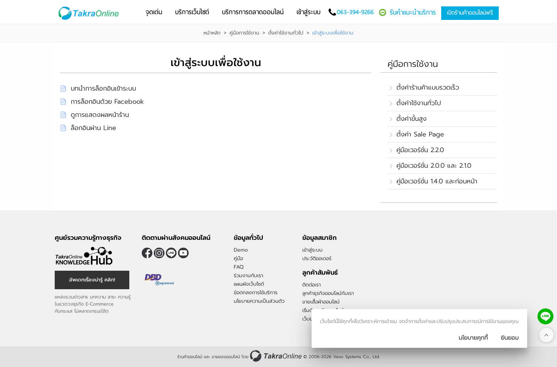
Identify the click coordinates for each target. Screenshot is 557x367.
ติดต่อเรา (311, 284)
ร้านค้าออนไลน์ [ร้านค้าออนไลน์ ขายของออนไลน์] (189, 356)
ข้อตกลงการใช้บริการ (255, 292)
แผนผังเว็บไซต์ (249, 284)
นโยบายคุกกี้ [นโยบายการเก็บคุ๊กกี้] (473, 338)
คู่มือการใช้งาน (244, 33)
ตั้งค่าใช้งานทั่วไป (285, 33)
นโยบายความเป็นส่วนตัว (259, 301)
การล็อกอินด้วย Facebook (107, 102)
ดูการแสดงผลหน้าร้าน (100, 115)
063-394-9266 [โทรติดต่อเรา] (355, 11)
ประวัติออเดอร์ (316, 258)
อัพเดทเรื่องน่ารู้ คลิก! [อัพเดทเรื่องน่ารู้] (92, 280)
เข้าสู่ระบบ (312, 250)
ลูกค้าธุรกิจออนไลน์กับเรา (328, 293)
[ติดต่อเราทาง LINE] (545, 316)
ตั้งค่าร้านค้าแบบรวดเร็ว (427, 87)
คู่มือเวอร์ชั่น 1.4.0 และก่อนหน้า (436, 181)
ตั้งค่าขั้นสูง (411, 119)
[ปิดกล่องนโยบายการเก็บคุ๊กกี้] (509, 338)
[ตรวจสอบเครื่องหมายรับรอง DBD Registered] (159, 279)
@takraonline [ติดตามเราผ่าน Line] (171, 253)
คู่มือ (238, 258)
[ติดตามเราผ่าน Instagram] (159, 253)
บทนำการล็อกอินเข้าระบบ (103, 88)
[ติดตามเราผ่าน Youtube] (183, 253)
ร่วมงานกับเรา (248, 275)
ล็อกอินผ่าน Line (93, 128)
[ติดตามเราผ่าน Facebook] (147, 253)
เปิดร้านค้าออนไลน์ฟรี (470, 12)
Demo (241, 250)
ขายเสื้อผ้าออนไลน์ (321, 302)
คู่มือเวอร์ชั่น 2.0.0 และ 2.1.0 (433, 166)
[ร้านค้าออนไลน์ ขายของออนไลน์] (276, 356)
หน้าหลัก (212, 33)
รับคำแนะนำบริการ (413, 12)
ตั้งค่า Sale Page (420, 134)
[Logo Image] (90, 13)
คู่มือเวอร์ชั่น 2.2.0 (420, 150)
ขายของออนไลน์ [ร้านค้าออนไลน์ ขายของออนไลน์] (226, 356)
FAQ (238, 267)
